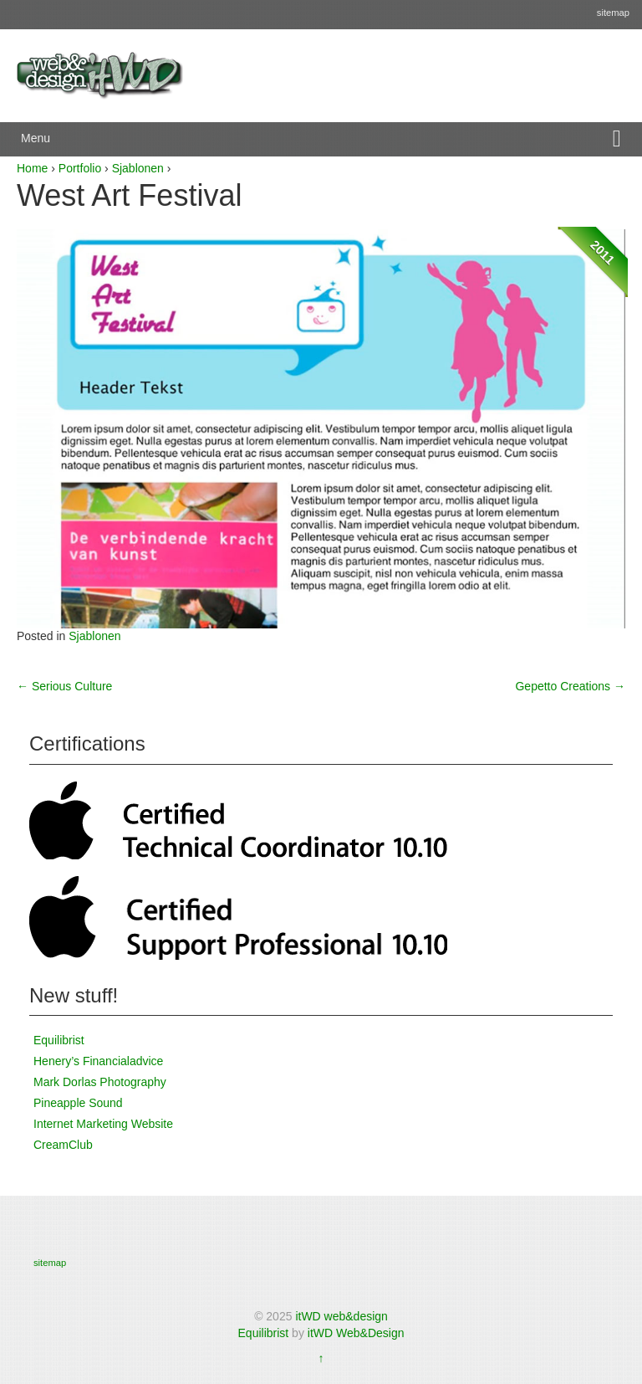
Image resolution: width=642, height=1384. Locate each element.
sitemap (613, 13)
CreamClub (63, 1144)
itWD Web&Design (356, 1333)
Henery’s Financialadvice (98, 1061)
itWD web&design (341, 1316)
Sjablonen (138, 168)
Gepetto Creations (570, 686)
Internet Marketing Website (103, 1123)
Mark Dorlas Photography (99, 1082)
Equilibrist (58, 1040)
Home (32, 168)
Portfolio (80, 168)
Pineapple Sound (78, 1103)
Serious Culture (64, 686)
